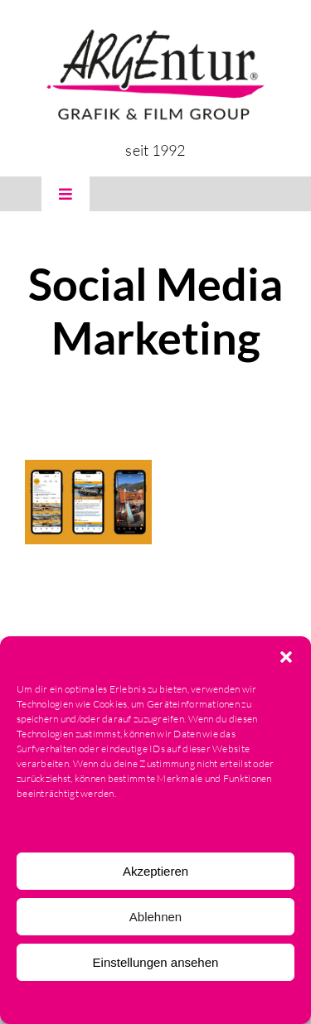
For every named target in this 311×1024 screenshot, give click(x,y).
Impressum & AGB (249, 1002)
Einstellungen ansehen (156, 962)
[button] (286, 657)
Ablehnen (155, 917)
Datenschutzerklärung (152, 1002)
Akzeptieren (155, 871)
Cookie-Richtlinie (58, 1002)
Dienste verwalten (151, 826)
